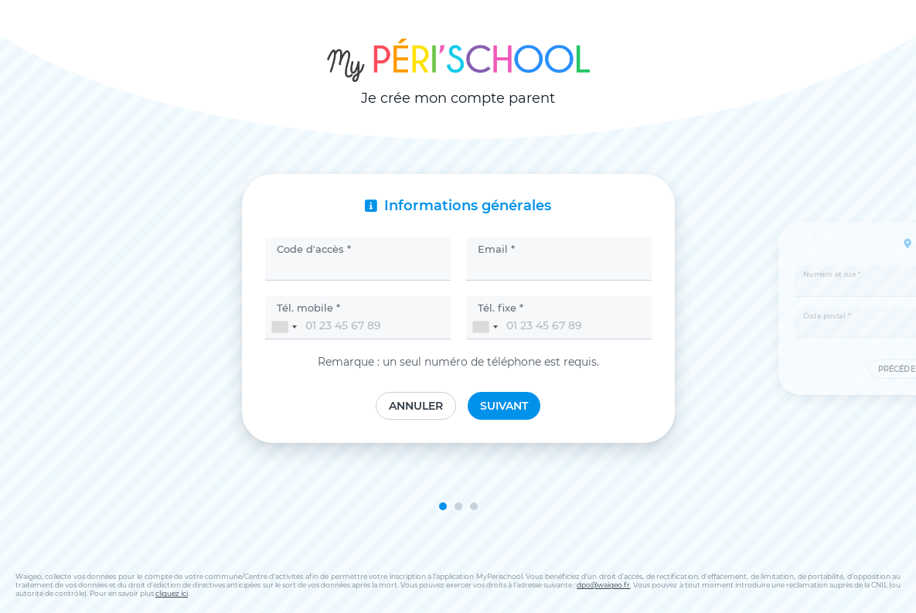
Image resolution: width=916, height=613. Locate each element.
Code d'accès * (314, 249)
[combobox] (283, 327)
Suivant (504, 406)
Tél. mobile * (308, 307)
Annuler (416, 406)
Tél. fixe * (500, 307)
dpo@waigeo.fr (603, 585)
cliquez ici (171, 593)
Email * (496, 249)
